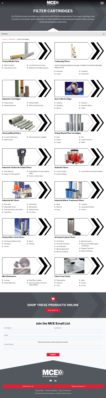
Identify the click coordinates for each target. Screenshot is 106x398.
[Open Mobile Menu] (102, 3)
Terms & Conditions (51, 390)
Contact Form (26, 386)
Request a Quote (77, 386)
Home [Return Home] (4, 39)
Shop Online (52, 310)
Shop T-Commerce (65, 390)
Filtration (4, 34)
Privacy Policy (39, 390)
